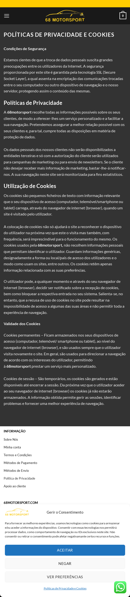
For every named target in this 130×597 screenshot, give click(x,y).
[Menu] (7, 16)
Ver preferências (65, 577)
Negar (64, 563)
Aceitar (65, 550)
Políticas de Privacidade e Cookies (65, 588)
